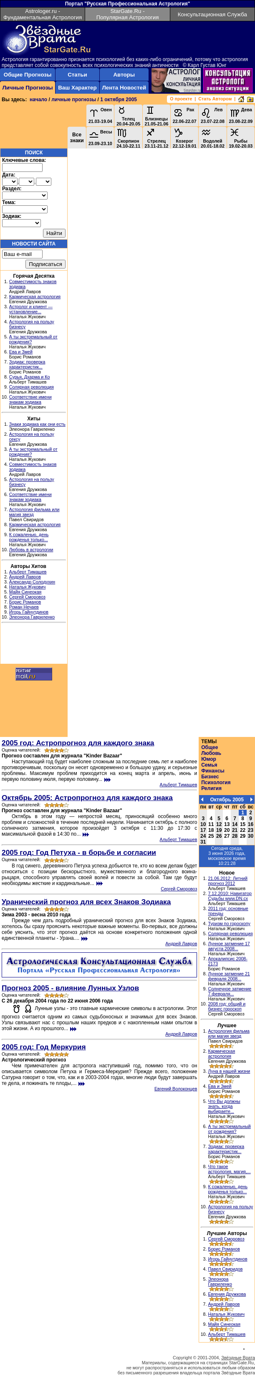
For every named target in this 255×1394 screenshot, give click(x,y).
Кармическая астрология (35, 296)
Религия (211, 788)
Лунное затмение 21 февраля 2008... (229, 976)
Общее (209, 747)
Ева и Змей (21, 351)
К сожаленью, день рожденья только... (29, 537)
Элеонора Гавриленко (32, 616)
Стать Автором (215, 98)
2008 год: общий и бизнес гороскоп (226, 1006)
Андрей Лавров (25, 576)
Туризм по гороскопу (229, 923)
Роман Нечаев (24, 606)
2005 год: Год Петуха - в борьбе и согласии (79, 852)
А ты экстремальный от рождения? (229, 1129)
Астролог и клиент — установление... (31, 309)
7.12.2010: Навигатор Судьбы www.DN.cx (230, 896)
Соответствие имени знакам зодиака (30, 399)
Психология (215, 782)
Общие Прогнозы (28, 75)
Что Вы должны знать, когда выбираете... (224, 1106)
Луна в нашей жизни (229, 1071)
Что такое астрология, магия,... (229, 1169)
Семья (209, 765)
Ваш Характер (77, 87)
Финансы (213, 771)
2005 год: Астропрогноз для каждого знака (78, 743)
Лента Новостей (124, 87)
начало (38, 99)
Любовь (211, 753)
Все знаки (76, 137)
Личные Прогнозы (27, 87)
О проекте (181, 98)
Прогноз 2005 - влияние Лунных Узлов (70, 988)
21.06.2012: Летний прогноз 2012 (227, 881)
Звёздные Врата (238, 1357)
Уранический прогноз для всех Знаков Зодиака (86, 902)
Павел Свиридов (225, 1268)
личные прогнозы (73, 99)
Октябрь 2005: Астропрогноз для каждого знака (87, 797)
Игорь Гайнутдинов (28, 611)
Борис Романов (25, 601)
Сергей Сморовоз (27, 596)
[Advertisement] (34, 644)
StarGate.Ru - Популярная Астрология (127, 14)
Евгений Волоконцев (175, 1088)
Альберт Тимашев (28, 571)
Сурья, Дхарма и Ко (29, 376)
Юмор (208, 759)
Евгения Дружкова (227, 1294)
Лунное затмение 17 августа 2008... (229, 946)
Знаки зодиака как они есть (37, 424)
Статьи (77, 75)
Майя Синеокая (25, 591)
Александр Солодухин (32, 581)
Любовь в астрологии (31, 549)
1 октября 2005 (118, 99)
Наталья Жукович (27, 586)
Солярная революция (31, 386)
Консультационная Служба (212, 14)
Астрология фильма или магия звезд (229, 1033)
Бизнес (210, 777)
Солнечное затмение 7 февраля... (229, 991)
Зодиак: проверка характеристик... (27, 364)
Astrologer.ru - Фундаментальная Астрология (42, 14)
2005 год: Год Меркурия (44, 1047)
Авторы (124, 75)
